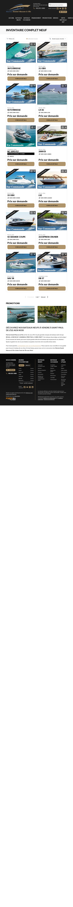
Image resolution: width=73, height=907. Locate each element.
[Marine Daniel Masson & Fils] (18, 8)
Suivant (45, 297)
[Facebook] (58, 8)
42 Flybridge (14, 110)
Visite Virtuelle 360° (63, 20)
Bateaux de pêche (42, 370)
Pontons (40, 372)
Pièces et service (63, 377)
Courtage (52, 377)
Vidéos (70, 18)
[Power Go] (20, 398)
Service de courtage (63, 380)
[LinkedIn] (66, 8)
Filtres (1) (10, 39)
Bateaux (40, 368)
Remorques (40, 374)
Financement (36, 18)
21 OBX (42, 68)
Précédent (29, 297)
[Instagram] (63, 8)
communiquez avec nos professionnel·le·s (29, 345)
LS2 (40, 195)
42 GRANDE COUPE (16, 237)
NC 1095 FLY (13, 151)
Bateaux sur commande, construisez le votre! (41, 378)
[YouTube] (60, 8)
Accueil (11, 18)
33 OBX (11, 195)
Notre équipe (64, 370)
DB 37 (41, 278)
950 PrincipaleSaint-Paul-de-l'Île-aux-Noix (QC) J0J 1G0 (40, 5)
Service (55, 18)
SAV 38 (10, 278)
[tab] (21, 365)
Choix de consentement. (49, 399)
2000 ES (42, 151)
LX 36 (41, 110)
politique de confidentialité (49, 398)
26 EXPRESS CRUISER (48, 237)
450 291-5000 (39, 8)
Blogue (62, 368)
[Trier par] (58, 38)
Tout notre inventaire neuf (41, 365)
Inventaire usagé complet (53, 365)
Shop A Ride (17, 396)
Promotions (47, 18)
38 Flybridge (14, 68)
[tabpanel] (26, 376)
